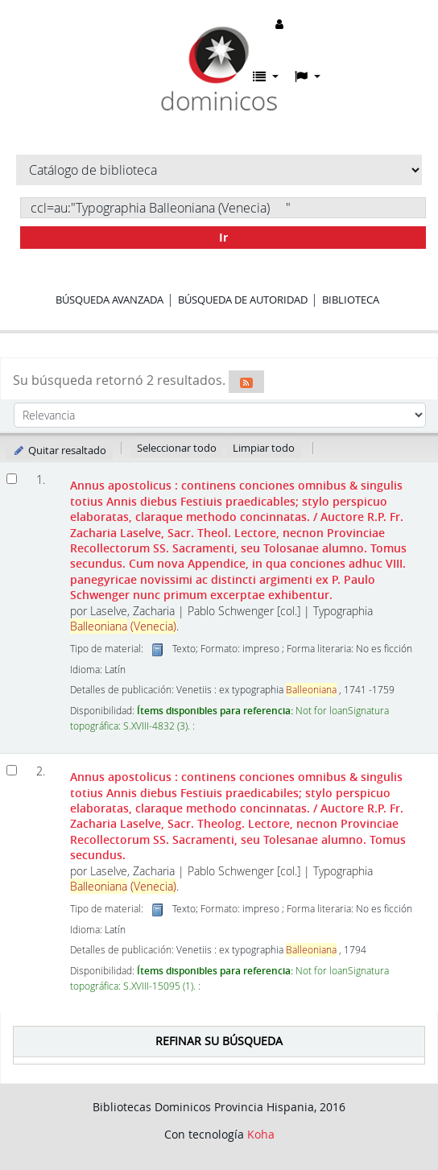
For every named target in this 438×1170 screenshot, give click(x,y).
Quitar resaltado (59, 450)
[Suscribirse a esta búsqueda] (246, 381)
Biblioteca (350, 299)
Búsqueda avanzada (109, 299)
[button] (266, 76)
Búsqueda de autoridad (243, 299)
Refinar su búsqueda (219, 1040)
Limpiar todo (264, 447)
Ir (223, 237)
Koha (261, 1134)
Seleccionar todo (177, 447)
